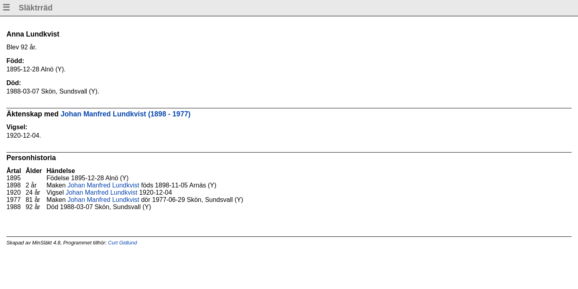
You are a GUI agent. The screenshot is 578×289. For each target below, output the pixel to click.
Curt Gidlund (122, 243)
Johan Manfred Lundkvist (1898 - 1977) (126, 114)
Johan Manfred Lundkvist (103, 185)
